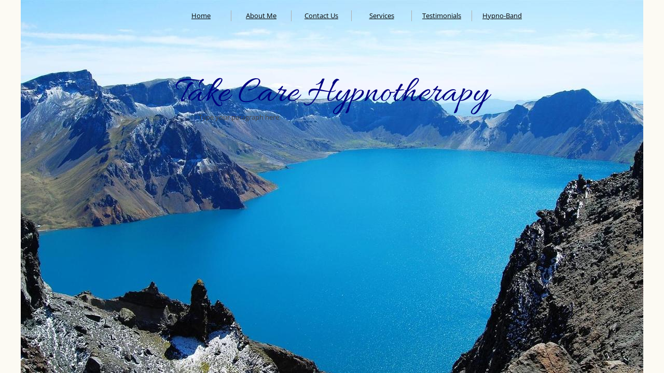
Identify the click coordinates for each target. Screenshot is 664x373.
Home (201, 15)
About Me (261, 15)
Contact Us (321, 15)
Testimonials (441, 15)
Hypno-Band (502, 15)
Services (381, 15)
